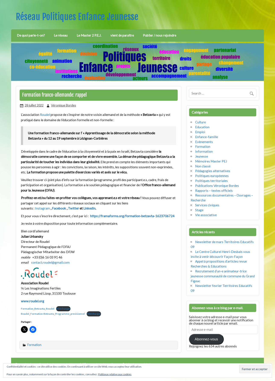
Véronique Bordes (63, 105)
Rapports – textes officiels (214, 190)
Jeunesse (201, 156)
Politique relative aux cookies (115, 374)
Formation (34, 345)
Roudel (45, 115)
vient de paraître (122, 35)
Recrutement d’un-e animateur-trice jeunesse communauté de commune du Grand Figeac (223, 276)
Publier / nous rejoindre (159, 35)
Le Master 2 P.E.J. (89, 35)
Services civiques (207, 205)
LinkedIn (89, 208)
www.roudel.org (32, 301)
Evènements (204, 142)
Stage (199, 210)
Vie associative (206, 215)
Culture (200, 122)
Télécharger (63, 308)
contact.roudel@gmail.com (50, 262)
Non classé (203, 166)
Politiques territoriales (211, 181)
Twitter (74, 208)
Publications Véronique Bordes (217, 186)
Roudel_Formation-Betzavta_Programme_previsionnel (53, 313)
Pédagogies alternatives (212, 171)
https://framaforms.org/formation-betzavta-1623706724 (132, 216)
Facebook (59, 208)
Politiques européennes (212, 176)
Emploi (200, 132)
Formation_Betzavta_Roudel (37, 308)
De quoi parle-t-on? (31, 35)
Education (202, 127)
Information (204, 151)
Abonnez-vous (206, 339)
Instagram (43, 208)
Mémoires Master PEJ (211, 161)
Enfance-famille (206, 137)
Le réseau (60, 35)
